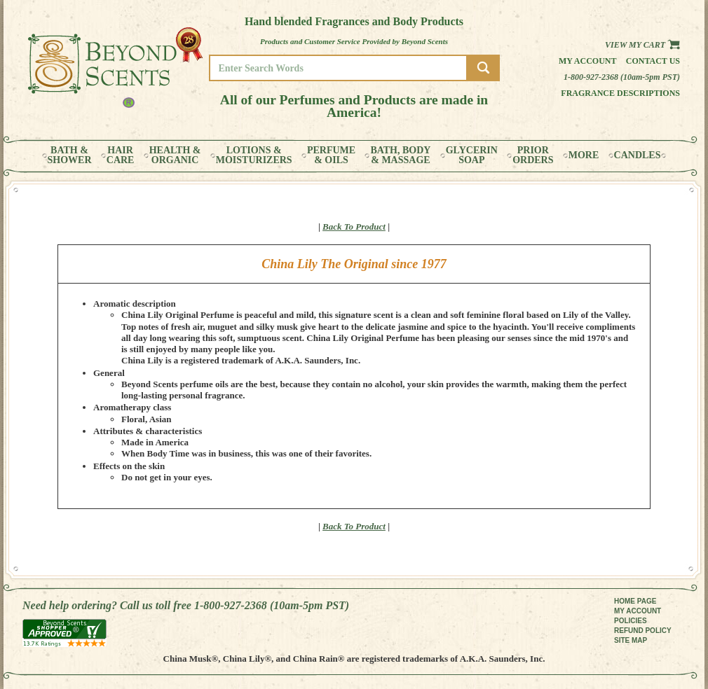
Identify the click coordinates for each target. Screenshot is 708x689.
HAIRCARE (121, 155)
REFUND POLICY (643, 630)
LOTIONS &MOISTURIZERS (254, 155)
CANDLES (637, 155)
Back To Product (354, 226)
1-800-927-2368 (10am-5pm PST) (622, 77)
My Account (588, 61)
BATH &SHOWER (70, 155)
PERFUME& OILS (331, 155)
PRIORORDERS (532, 155)
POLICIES (630, 621)
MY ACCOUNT (637, 611)
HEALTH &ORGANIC (175, 155)
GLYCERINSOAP (472, 155)
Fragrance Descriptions (620, 93)
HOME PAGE (635, 601)
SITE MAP (630, 640)
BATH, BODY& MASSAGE (400, 155)
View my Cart (642, 45)
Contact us (653, 61)
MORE (584, 155)
